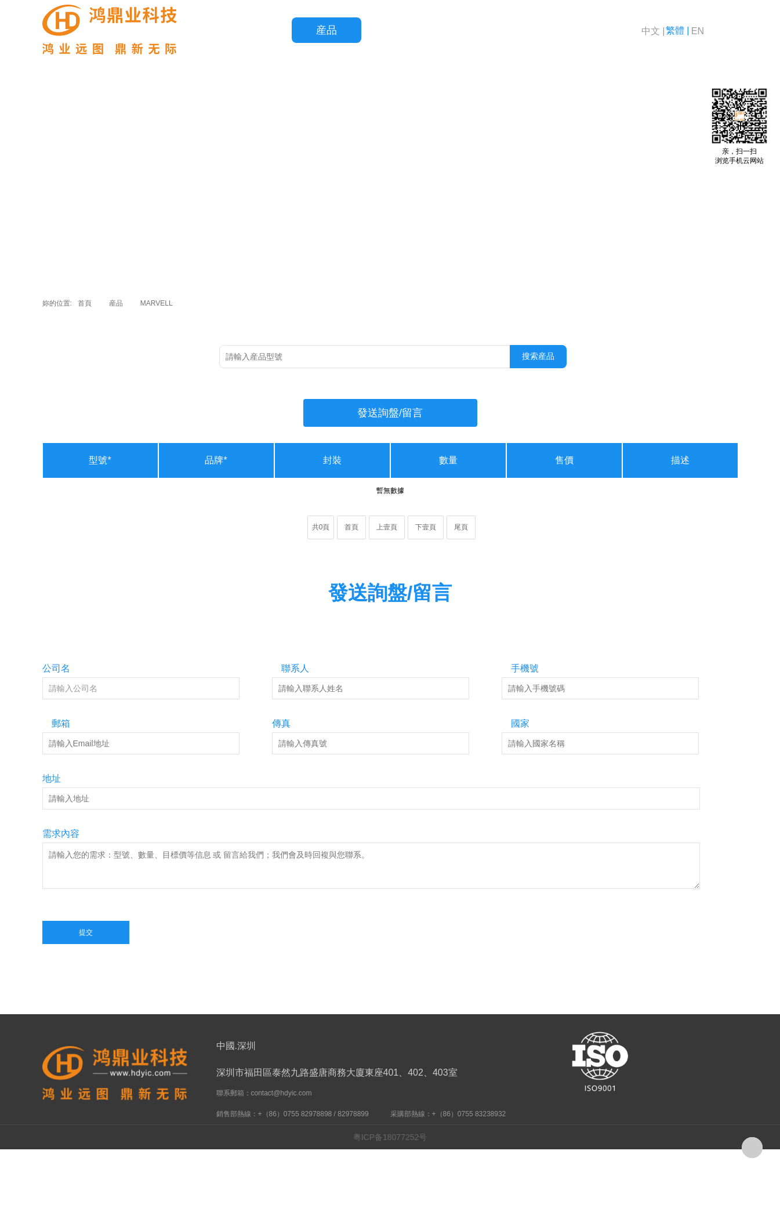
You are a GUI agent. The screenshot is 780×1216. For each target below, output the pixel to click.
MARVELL (156, 303)
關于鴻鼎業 (605, 30)
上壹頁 (386, 527)
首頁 (256, 30)
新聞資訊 (535, 30)
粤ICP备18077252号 (390, 1137)
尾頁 (461, 527)
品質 (396, 30)
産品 (326, 30)
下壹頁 (425, 527)
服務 (465, 30)
